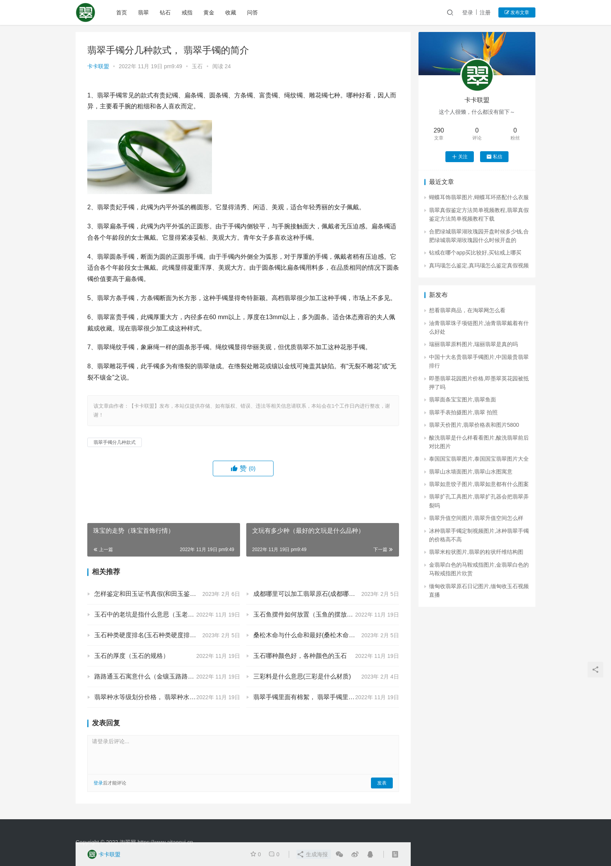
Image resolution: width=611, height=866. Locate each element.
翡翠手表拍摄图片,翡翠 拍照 (463, 412)
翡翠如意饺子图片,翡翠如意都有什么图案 (479, 484)
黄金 (208, 12)
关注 (460, 156)
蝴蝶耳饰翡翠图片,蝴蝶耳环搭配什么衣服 (479, 197)
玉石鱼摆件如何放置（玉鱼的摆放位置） (309, 614)
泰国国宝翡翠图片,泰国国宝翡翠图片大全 (479, 459)
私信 (494, 156)
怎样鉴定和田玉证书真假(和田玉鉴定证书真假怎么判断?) (167, 593)
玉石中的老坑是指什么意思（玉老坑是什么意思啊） (166, 614)
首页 (121, 12)
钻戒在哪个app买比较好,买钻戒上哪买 (475, 252)
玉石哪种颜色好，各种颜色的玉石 (300, 655)
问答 (252, 12)
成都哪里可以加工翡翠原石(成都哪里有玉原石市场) (324, 593)
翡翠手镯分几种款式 (115, 442)
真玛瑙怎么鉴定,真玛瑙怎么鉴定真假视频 (479, 265)
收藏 (230, 12)
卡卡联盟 (98, 66)
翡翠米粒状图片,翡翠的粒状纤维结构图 (476, 552)
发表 (382, 783)
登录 (467, 12)
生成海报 (312, 854)
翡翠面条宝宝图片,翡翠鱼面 (462, 399)
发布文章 (517, 12)
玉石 (197, 66)
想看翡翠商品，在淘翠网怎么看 (467, 310)
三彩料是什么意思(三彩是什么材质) (302, 676)
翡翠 (143, 12)
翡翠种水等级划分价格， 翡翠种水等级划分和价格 (163, 697)
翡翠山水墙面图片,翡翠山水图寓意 (470, 471)
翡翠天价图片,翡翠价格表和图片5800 (474, 425)
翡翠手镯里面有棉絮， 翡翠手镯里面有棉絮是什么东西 (326, 697)
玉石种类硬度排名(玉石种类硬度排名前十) (152, 635)
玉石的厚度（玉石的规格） (131, 655)
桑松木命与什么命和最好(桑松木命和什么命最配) (320, 635)
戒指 (187, 12)
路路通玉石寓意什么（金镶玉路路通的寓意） (156, 676)
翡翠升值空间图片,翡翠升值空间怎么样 (476, 518)
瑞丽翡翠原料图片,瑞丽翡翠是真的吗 (473, 344)
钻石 (165, 12)
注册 (485, 12)
